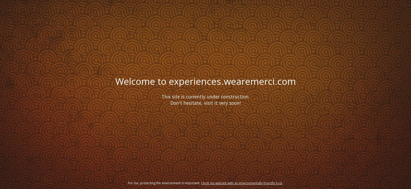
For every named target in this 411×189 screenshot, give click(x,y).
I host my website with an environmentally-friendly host (241, 183)
